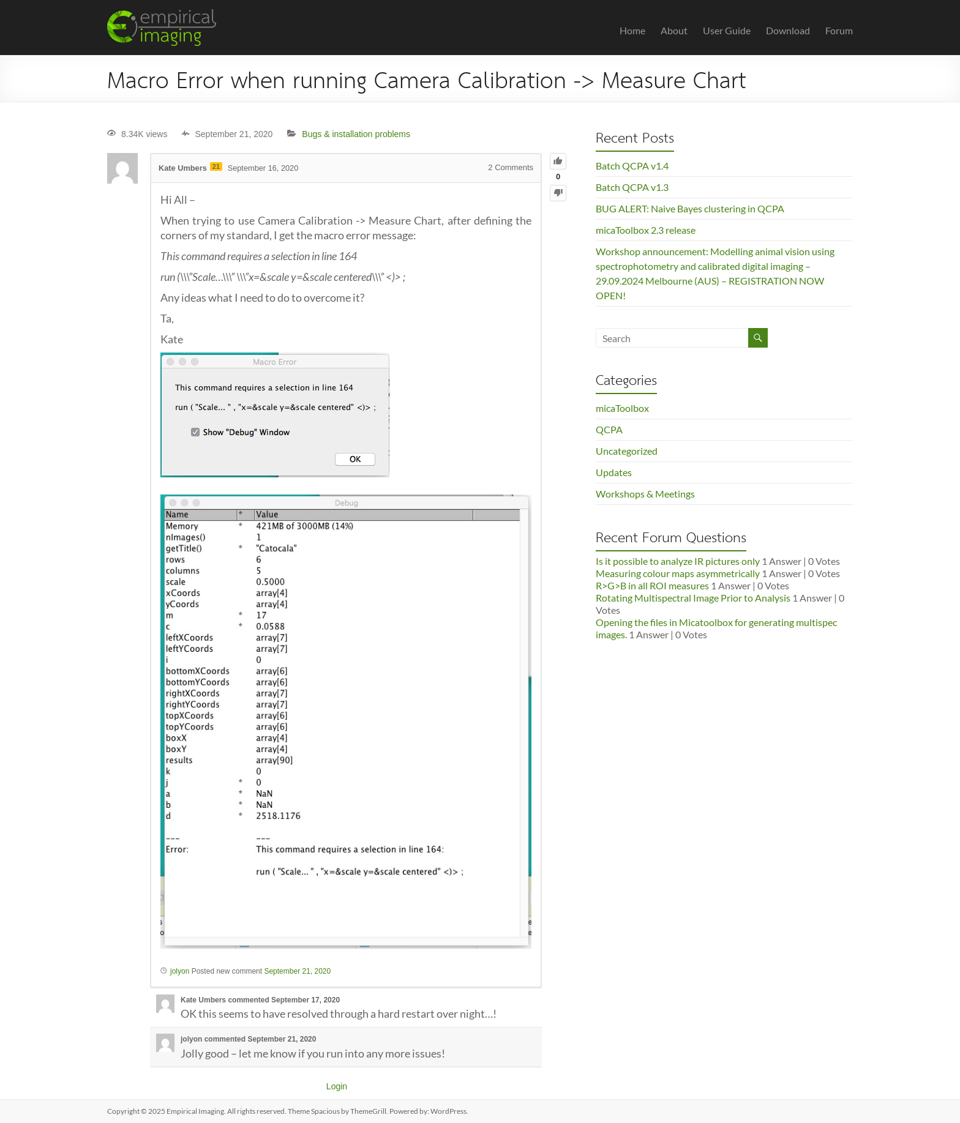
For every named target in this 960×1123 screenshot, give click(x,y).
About (674, 30)
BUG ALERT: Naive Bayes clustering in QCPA (690, 208)
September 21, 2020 (297, 971)
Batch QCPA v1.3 (632, 187)
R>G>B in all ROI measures (652, 585)
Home (632, 30)
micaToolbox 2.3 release (646, 230)
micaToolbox (622, 408)
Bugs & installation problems (356, 134)
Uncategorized (627, 451)
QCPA (609, 429)
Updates (614, 472)
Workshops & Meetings (645, 493)
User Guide (727, 30)
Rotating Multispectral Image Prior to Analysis (693, 597)
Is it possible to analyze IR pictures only (678, 561)
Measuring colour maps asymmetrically (678, 573)
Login (336, 1086)
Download (788, 30)
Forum (839, 30)
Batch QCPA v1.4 (632, 165)
